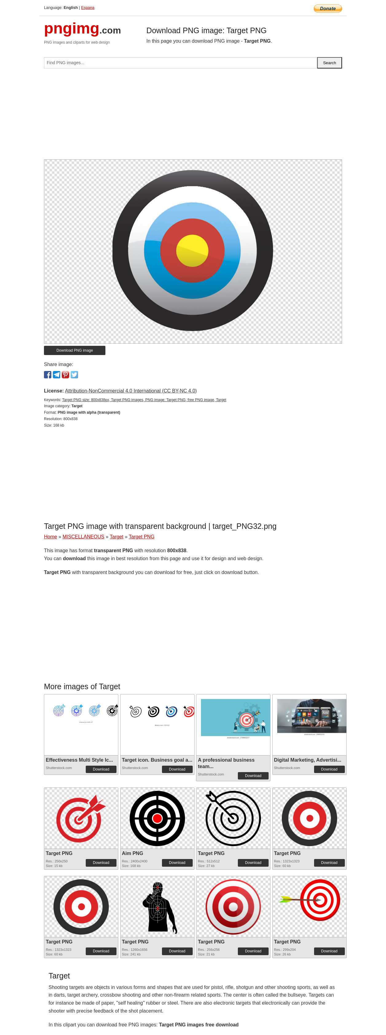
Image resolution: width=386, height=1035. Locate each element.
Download (101, 769)
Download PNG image (75, 350)
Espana (87, 7)
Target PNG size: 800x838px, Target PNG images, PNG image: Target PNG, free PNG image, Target (144, 400)
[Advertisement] (193, 116)
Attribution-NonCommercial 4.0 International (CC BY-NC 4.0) (131, 390)
